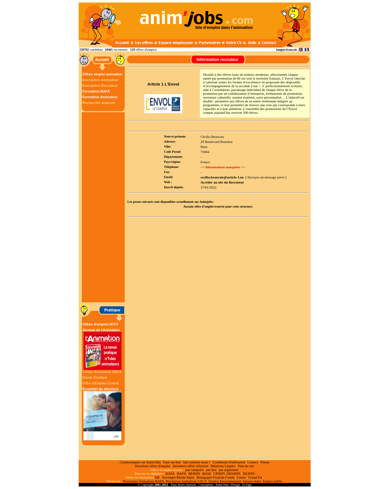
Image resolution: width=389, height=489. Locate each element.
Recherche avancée (98, 103)
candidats (96, 49)
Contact (252, 462)
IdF (157, 477)
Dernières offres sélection (190, 466)
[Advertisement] (104, 207)
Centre (241, 477)
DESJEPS (234, 473)
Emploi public (272, 481)
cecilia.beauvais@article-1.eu (222, 177)
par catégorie (195, 470)
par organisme (228, 470)
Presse (264, 462)
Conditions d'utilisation (229, 462)
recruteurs (121, 49)
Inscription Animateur (100, 80)
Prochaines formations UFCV (186, 481)
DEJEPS (249, 473)
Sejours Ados (252, 481)
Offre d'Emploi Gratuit (100, 383)
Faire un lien (172, 462)
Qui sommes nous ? (196, 462)
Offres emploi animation (102, 74)
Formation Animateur (100, 97)
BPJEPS (194, 473)
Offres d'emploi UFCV (100, 324)
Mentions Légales (223, 466)
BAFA (170, 473)
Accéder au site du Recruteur (222, 182)
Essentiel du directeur (102, 414)
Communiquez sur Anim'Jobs (140, 462)
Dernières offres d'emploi (152, 466)
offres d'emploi (145, 49)
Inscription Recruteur (100, 85)
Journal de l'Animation (102, 349)
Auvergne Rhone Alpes (178, 477)
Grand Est (255, 477)
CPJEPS (219, 473)
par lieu (211, 470)
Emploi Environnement (224, 481)
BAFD (181, 473)
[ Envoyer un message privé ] (265, 177)
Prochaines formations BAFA (143, 481)
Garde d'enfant (94, 377)
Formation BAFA (96, 91)
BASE (206, 473)
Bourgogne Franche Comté (215, 477)
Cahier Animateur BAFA (102, 372)
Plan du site (246, 466)
